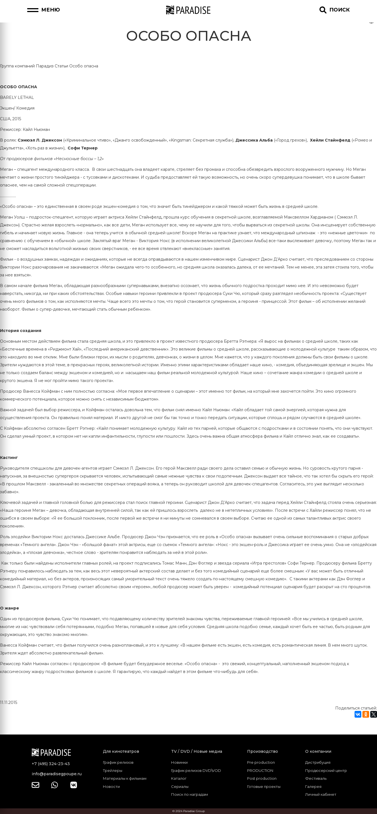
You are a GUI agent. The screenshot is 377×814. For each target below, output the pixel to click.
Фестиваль (316, 778)
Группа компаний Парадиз (27, 66)
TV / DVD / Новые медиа (196, 751)
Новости (111, 786)
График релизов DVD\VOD (196, 770)
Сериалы (179, 786)
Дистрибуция (317, 762)
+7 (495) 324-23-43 (51, 763)
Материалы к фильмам (124, 778)
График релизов (118, 762)
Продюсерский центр (326, 770)
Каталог (179, 778)
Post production (262, 778)
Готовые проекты (264, 786)
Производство (262, 751)
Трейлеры (112, 770)
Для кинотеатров (121, 751)
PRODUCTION (260, 770)
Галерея (313, 786)
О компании (318, 751)
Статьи (61, 66)
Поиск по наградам (189, 794)
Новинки (179, 762)
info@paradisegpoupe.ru (57, 773)
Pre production (261, 762)
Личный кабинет (320, 794)
